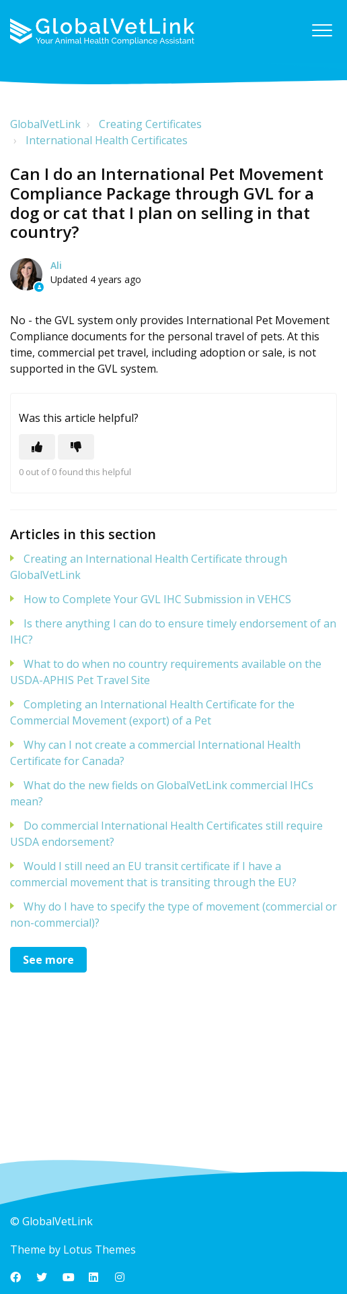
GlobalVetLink (45, 124)
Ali (56, 265)
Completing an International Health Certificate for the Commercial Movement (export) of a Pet (152, 712)
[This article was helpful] (37, 447)
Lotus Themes (99, 1249)
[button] (322, 30)
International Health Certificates (107, 140)
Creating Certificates (150, 124)
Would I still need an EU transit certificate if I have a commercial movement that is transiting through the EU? (153, 874)
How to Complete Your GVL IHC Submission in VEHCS (157, 599)
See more (48, 959)
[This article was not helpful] (76, 447)
